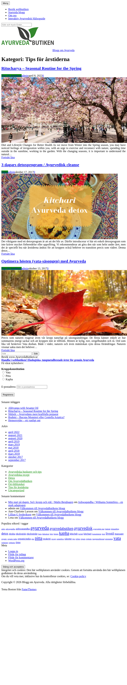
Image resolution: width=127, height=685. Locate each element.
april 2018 (13, 450)
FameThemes (29, 589)
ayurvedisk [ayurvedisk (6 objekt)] (83, 528)
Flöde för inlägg (17, 554)
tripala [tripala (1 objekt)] (83, 539)
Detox (4, 172)
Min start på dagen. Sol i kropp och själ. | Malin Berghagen (40, 502)
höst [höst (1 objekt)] (51, 534)
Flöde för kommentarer (21, 557)
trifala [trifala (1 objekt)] (78, 539)
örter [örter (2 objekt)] (18, 542)
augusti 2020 (15, 438)
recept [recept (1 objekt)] (53, 539)
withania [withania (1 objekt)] (12, 543)
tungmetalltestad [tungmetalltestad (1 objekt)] (98, 539)
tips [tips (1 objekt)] (73, 539)
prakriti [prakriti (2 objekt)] (47, 538)
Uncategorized (16, 490)
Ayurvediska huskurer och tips (25, 471)
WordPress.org (16, 560)
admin (25, 75)
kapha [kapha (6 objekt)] (64, 533)
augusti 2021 (15, 435)
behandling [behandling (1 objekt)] (115, 529)
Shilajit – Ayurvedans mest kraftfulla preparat (33, 414)
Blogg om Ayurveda (63, 50)
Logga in (13, 551)
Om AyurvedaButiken (20, 481)
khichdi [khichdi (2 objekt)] (74, 533)
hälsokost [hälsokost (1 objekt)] (45, 534)
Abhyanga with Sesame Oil (23, 407)
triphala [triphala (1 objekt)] (89, 539)
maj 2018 (13, 447)
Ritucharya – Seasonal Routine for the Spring (41, 68)
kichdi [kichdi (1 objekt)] (80, 534)
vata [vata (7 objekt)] (117, 538)
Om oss (12, 15)
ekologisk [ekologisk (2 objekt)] (21, 533)
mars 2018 (14, 453)
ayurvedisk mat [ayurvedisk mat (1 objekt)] (98, 529)
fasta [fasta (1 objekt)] (40, 534)
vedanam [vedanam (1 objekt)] (4, 543)
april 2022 (13, 432)
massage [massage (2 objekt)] (119, 533)
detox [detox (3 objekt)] (4, 533)
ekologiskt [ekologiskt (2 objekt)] (32, 533)
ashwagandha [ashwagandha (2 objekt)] (23, 528)
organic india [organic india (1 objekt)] (12, 539)
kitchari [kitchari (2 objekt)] (87, 533)
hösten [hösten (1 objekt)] (56, 534)
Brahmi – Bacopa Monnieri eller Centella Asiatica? (36, 417)
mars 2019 (14, 444)
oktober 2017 (15, 456)
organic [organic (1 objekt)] (4, 539)
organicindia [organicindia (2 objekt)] (24, 538)
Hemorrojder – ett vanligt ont (24, 420)
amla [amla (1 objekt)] (3, 529)
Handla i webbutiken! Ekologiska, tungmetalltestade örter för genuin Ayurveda (47, 360)
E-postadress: (9, 386)
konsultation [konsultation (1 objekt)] (96, 534)
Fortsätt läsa (8, 157)
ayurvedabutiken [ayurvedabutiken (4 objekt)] (61, 528)
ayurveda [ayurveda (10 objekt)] (40, 528)
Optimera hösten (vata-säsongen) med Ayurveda (43, 261)
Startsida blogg (16, 12)
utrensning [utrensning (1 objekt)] (109, 539)
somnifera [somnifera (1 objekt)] (60, 539)
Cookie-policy (78, 576)
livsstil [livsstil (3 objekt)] (110, 533)
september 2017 (17, 460)
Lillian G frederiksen (19, 514)
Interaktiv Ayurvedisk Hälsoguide (26, 18)
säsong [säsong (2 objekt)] (68, 538)
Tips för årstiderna (11, 75)
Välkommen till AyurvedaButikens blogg (42, 508)
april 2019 (13, 441)
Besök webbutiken (18, 9)
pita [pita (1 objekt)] (32, 539)
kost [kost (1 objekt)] (103, 534)
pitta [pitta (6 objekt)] (38, 538)
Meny (5, 3)
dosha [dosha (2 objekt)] (12, 533)
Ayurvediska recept (18, 474)
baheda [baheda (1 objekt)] (107, 529)
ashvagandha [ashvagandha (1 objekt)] (10, 529)
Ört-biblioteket (16, 484)
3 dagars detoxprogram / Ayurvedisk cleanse (40, 164)
